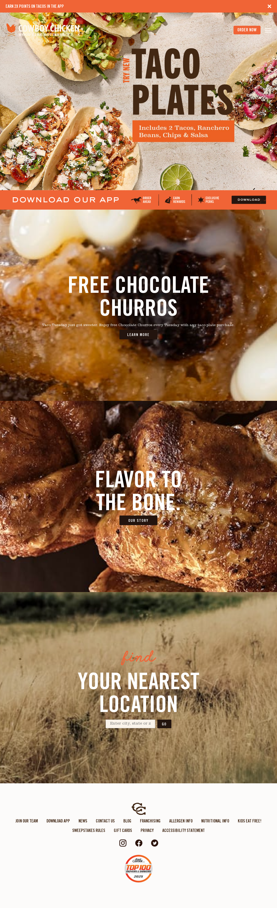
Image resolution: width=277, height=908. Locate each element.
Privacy (147, 830)
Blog (127, 821)
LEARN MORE (138, 334)
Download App (58, 821)
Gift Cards (123, 830)
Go (164, 724)
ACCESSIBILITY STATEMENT (183, 830)
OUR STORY (138, 520)
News (83, 821)
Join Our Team (26, 821)
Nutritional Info (215, 821)
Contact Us (105, 821)
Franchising (150, 821)
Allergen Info (181, 821)
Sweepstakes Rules (88, 830)
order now (247, 29)
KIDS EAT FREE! (249, 821)
